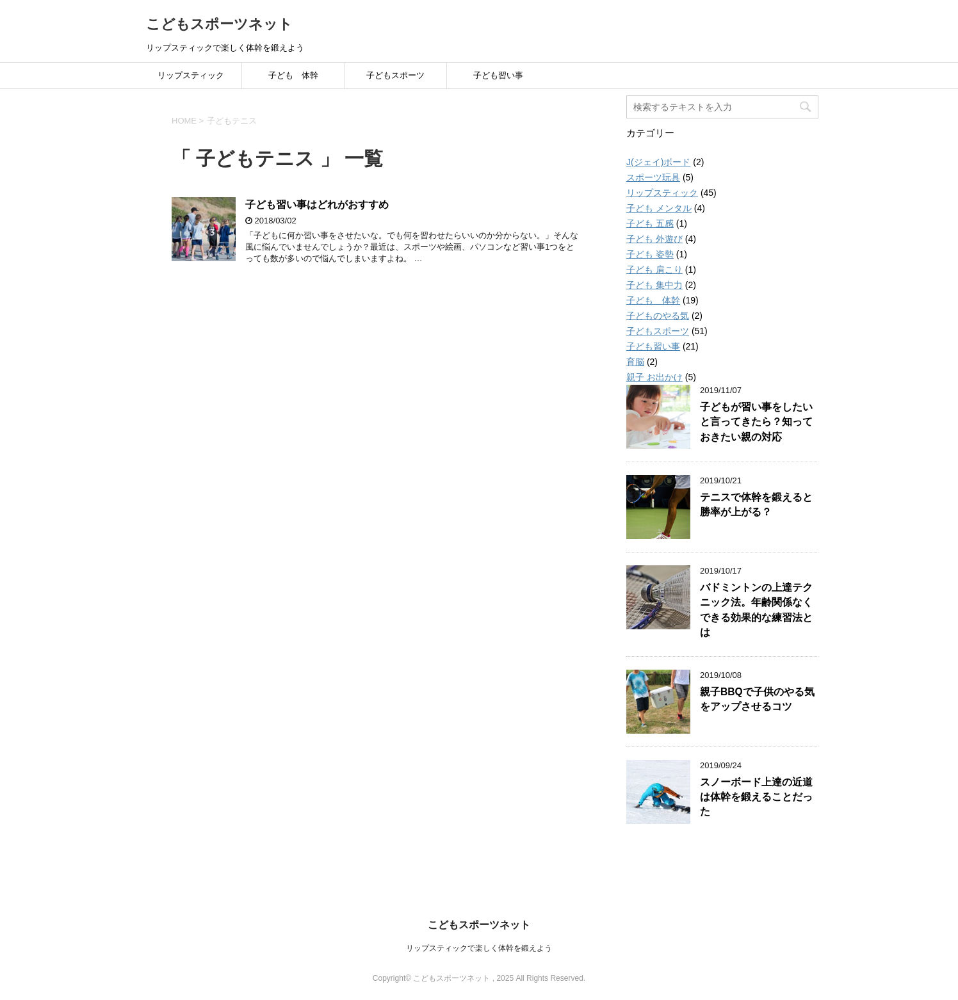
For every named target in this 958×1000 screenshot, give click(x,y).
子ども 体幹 (293, 75)
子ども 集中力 (654, 285)
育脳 (635, 362)
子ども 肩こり (654, 269)
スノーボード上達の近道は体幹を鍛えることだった (756, 797)
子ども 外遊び (654, 239)
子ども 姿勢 (650, 254)
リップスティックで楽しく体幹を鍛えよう (479, 948)
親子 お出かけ (654, 377)
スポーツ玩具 (653, 177)
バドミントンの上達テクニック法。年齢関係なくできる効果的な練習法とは (756, 610)
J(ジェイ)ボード (658, 162)
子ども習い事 (498, 75)
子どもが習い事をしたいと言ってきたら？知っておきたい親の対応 (756, 421)
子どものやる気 (657, 315)
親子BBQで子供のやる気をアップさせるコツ (757, 699)
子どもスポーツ (395, 75)
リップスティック (191, 75)
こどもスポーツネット (219, 24)
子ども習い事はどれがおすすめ (317, 204)
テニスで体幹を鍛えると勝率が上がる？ (756, 504)
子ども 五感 (650, 223)
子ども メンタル (659, 208)
